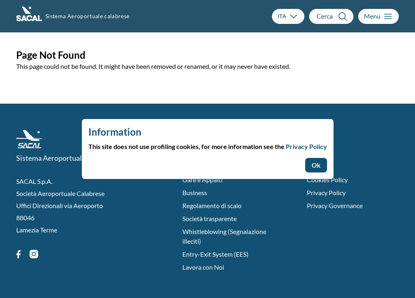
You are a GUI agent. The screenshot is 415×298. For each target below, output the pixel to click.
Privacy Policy (306, 146)
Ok (316, 165)
